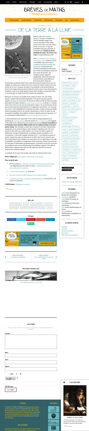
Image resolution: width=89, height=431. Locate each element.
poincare (48, 208)
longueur (73, 116)
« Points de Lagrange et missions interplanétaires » (38, 168)
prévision (66, 139)
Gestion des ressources (20, 414)
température (76, 154)
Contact (56, 2)
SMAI (63, 215)
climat (74, 90)
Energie (24, 411)
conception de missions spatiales (36, 119)
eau (64, 101)
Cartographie (9, 409)
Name (7, 331)
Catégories (64, 73)
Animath (64, 233)
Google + (40, 223)
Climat (15, 409)
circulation (66, 90)
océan (64, 133)
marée (65, 119)
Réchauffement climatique (29, 418)
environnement (72, 101)
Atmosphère (23, 407)
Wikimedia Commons (23, 188)
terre (49, 212)
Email (30, 227)
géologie (65, 107)
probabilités (75, 136)
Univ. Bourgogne (37, 161)
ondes (70, 133)
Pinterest (30, 223)
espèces (65, 104)
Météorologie (17, 416)
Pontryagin (14, 212)
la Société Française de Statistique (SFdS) (19, 389)
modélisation (67, 128)
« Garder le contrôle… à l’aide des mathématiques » (26, 183)
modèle (69, 125)
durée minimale (15, 208)
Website (7, 345)
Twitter (21, 223)
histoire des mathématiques (72, 113)
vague (64, 160)
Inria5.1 (65, 116)
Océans (24, 416)
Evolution (18, 413)
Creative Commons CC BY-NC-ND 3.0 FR (36, 427)
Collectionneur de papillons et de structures (12, 287)
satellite (65, 145)
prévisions (74, 139)
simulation (73, 145)
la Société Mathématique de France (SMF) (17, 393)
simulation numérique (70, 148)
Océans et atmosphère (14, 20)
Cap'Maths (65, 201)
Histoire (30, 414)
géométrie (73, 107)
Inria (63, 207)
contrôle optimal (19, 125)
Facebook (11, 223)
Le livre (39, 2)
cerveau (75, 87)
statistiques (66, 154)
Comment (7, 312)
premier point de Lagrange (34, 107)
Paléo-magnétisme (32, 416)
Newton (76, 131)
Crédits (47, 427)
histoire (75, 110)
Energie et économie (48, 20)
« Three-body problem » (17, 176)
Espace (66, 20)
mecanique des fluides (70, 122)
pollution (65, 136)
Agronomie (8, 407)
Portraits (7, 418)
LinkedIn (50, 223)
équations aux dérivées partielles (70, 163)
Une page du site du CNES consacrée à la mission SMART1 (28, 179)
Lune (26, 208)
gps (79, 104)
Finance (24, 413)
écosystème (72, 160)
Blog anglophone (48, 2)
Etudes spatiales (41, 30)
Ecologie (12, 411)
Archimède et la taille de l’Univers (75, 417)
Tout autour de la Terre (31, 286)
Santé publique (23, 420)
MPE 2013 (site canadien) (70, 239)
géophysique (67, 110)
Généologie (36, 413)
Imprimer (10, 193)
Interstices (65, 237)
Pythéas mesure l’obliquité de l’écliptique (49, 287)
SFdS (63, 203)
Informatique (9, 416)
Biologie (38, 407)
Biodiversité (31, 407)
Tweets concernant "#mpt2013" (72, 186)
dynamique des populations (71, 96)
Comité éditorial (23, 2)
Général (29, 413)
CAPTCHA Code (9, 365)
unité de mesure (73, 157)
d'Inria (37, 387)
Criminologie (22, 409)
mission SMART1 (36, 208)
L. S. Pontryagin (43, 125)
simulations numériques (70, 151)
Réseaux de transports (11, 420)
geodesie (72, 104)
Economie (19, 411)
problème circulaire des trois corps (32, 212)
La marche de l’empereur (18, 260)
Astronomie (15, 407)
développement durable (70, 98)
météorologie (67, 131)
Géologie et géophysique (26, 20)
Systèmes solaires (34, 420)
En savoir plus (9, 396)
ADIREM (64, 231)
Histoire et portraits (75, 20)
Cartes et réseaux (58, 20)
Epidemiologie (32, 411)
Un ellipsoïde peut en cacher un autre (43, 261)
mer (64, 125)
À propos (14, 2)
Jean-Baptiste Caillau (24, 161)
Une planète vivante (38, 20)
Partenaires (32, 2)
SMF (63, 211)
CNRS (63, 197)
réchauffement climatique (71, 142)
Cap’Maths (10, 394)
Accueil (8, 2)
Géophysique (9, 414)
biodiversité (66, 87)
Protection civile (16, 418)
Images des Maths (67, 235)
